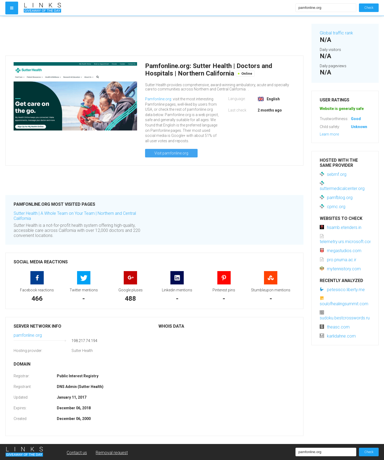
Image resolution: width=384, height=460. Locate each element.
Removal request (112, 452)
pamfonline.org (28, 335)
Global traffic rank (336, 32)
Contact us (77, 452)
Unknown (359, 127)
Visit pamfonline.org (171, 153)
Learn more (329, 134)
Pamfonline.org (158, 99)
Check (368, 8)
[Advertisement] (154, 36)
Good (356, 119)
